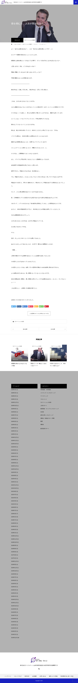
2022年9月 (13, 472)
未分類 (42, 411)
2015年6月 (13, 580)
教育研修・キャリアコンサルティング (50, 408)
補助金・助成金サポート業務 (47, 418)
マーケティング (44, 396)
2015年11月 (14, 567)
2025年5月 (13, 421)
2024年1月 (13, 456)
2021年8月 (13, 491)
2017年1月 (13, 558)
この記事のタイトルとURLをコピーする (39, 313)
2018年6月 (13, 551)
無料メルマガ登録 (53, 676)
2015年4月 (13, 586)
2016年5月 (13, 564)
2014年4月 (13, 624)
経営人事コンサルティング (47, 415)
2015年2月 (13, 593)
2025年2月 (13, 431)
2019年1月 (13, 532)
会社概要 (34, 676)
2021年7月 (13, 494)
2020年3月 (13, 513)
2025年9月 (13, 408)
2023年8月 (13, 459)
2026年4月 (13, 389)
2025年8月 (13, 411)
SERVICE (27, 676)
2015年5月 (13, 583)
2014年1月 (13, 634)
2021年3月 (13, 501)
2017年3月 (13, 555)
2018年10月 (14, 542)
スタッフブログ (18, 676)
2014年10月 (14, 605)
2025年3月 (13, 427)
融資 (42, 421)
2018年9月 (13, 545)
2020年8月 (13, 507)
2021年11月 (14, 485)
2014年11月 (14, 602)
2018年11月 (14, 539)
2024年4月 (13, 453)
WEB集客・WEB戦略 (46, 389)
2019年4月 (13, 526)
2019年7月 (13, 520)
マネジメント (44, 399)
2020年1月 (13, 516)
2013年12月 (14, 637)
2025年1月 (13, 434)
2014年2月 (13, 631)
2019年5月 (13, 523)
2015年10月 (14, 570)
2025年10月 (14, 405)
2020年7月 (13, 510)
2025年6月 (13, 418)
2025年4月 (13, 424)
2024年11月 (14, 440)
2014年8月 (13, 612)
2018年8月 (13, 548)
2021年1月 (13, 504)
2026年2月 (13, 396)
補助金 (42, 424)
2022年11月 (14, 466)
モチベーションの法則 (29, 40)
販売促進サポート (45, 428)
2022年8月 (13, 475)
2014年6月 (13, 618)
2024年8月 (13, 450)
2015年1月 (13, 596)
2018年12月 (14, 535)
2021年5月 (13, 497)
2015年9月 (13, 574)
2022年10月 (14, 469)
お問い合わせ (43, 676)
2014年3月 (13, 628)
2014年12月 (14, 599)
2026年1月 (13, 399)
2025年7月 (13, 415)
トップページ (8, 676)
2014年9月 (13, 609)
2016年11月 (14, 561)
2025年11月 (14, 402)
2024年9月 (13, 446)
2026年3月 (13, 392)
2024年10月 (14, 443)
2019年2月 (13, 529)
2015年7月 (13, 577)
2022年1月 (13, 481)
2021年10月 (14, 488)
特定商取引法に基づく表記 (67, 676)
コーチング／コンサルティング (48, 392)
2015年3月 (13, 590)
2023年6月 (13, 462)
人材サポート (44, 405)
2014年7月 (13, 615)
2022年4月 (13, 478)
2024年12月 (14, 437)
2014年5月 (13, 621)
